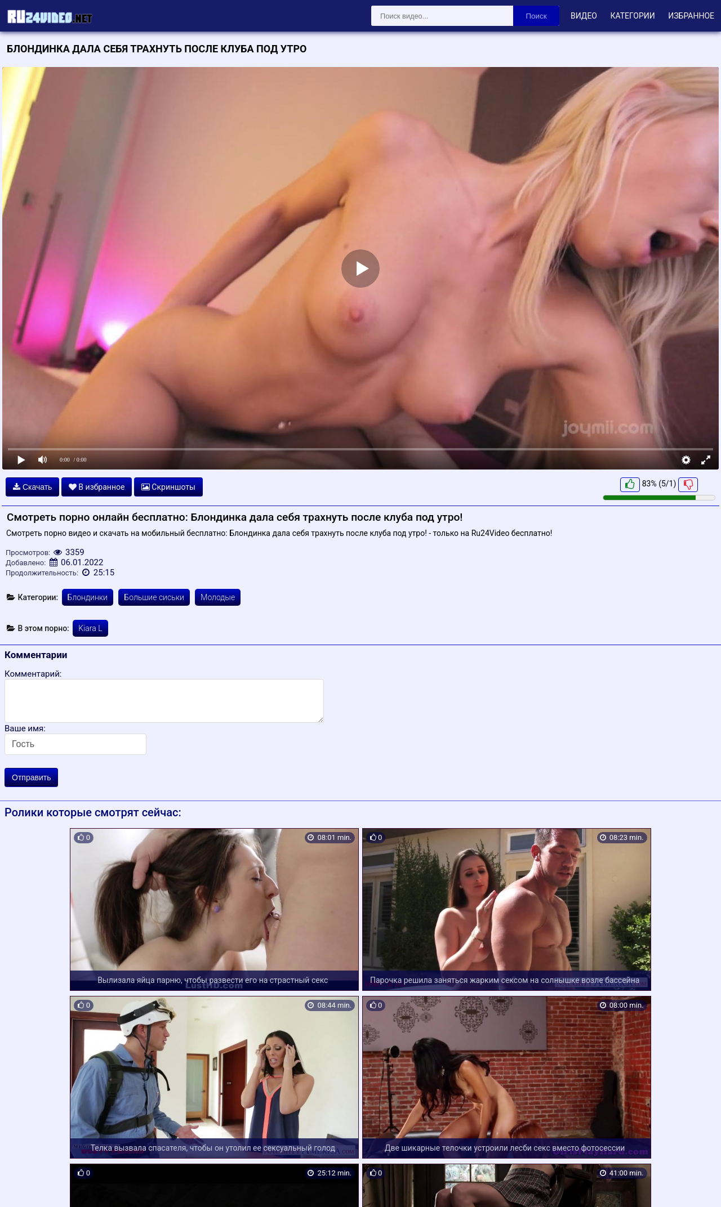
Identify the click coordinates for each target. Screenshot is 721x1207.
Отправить (31, 777)
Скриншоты (168, 486)
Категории (632, 15)
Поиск (536, 16)
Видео (584, 15)
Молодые (218, 597)
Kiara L (90, 628)
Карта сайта (25, 1185)
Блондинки (88, 597)
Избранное (691, 15)
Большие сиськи (154, 597)
